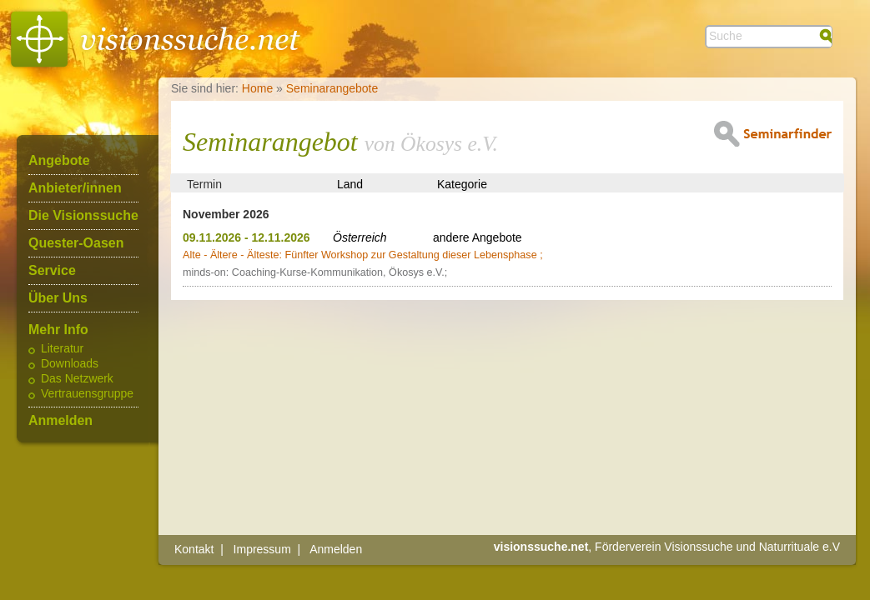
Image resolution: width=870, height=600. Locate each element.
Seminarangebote (332, 88)
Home (257, 88)
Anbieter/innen (75, 188)
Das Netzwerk (77, 379)
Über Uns (58, 298)
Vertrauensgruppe (87, 394)
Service (52, 271)
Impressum (262, 549)
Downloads (69, 364)
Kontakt (194, 549)
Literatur (62, 349)
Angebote (59, 161)
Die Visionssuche (83, 215)
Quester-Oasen (75, 243)
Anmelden (60, 421)
